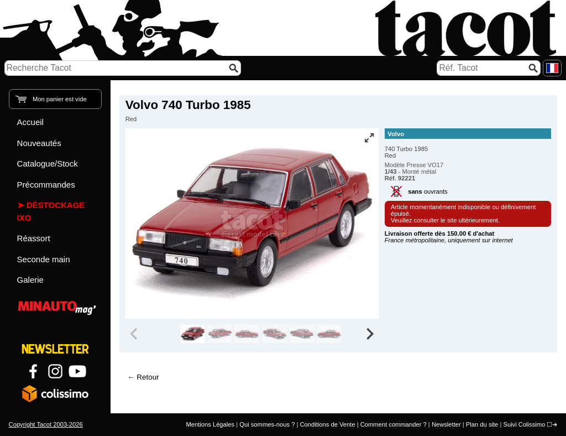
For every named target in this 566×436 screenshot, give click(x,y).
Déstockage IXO (51, 211)
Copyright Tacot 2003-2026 (46, 424)
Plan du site (482, 424)
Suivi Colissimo (524, 424)
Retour (148, 377)
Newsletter (446, 424)
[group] (192, 334)
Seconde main (43, 259)
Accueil (30, 122)
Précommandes (46, 184)
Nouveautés (39, 143)
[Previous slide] (134, 334)
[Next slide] (369, 334)
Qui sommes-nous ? (267, 424)
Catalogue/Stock (47, 163)
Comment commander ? (393, 424)
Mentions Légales (210, 424)
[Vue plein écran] (369, 138)
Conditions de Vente (327, 424)
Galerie (30, 279)
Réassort (33, 238)
